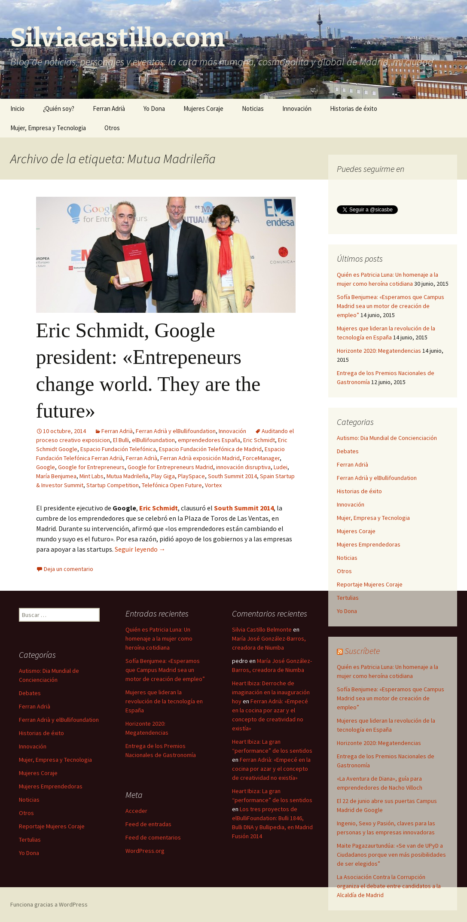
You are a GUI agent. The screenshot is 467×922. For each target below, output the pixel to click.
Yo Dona (154, 108)
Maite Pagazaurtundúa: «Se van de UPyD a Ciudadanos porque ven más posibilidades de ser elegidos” (391, 854)
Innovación (296, 108)
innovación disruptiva (243, 467)
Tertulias (348, 597)
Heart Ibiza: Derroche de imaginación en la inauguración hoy (271, 692)
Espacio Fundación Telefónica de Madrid (210, 449)
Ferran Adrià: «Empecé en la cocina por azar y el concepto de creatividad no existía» (271, 769)
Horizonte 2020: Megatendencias (379, 350)
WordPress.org (145, 851)
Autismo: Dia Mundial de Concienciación (387, 438)
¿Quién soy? (58, 108)
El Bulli (121, 440)
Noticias (253, 108)
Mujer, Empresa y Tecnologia (48, 128)
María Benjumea (56, 476)
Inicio (17, 108)
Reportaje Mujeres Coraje (370, 584)
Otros (112, 128)
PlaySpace (191, 476)
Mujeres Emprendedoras (368, 544)
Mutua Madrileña (127, 476)
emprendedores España (209, 440)
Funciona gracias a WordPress (49, 904)
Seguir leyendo (140, 549)
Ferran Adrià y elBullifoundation (176, 431)
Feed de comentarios (153, 837)
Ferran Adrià (109, 108)
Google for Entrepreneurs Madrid (170, 467)
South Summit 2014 (232, 476)
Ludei (280, 467)
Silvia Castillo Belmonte (262, 629)
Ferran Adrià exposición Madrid (200, 458)
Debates (348, 451)
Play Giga (163, 476)
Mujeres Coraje (203, 108)
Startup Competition (112, 485)
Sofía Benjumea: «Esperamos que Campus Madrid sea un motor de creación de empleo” (390, 306)
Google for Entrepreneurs (91, 467)
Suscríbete (362, 650)
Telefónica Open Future (172, 485)
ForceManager (261, 458)
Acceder (136, 811)
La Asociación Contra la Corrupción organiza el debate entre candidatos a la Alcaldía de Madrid (389, 886)
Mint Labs (91, 476)
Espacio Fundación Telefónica (118, 449)
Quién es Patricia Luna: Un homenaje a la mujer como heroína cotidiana (158, 638)
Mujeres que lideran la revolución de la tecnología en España (164, 701)
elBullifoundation (153, 440)
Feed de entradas (148, 824)
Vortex (213, 485)
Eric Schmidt (259, 440)
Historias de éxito (353, 108)
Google (45, 467)
